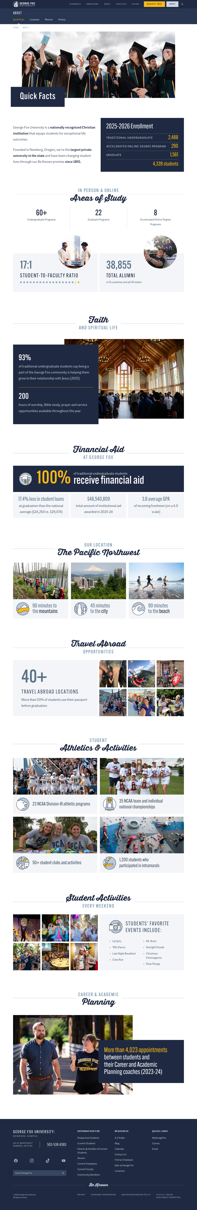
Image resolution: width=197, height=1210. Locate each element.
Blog (117, 1143)
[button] (182, 4)
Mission (49, 20)
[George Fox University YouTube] (63, 1160)
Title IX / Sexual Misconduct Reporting (168, 1196)
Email (155, 1149)
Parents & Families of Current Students (92, 1151)
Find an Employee (124, 1160)
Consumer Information (103, 1194)
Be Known (98, 1185)
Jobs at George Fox (124, 1166)
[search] (63, 1173)
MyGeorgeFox (159, 1138)
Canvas (156, 1143)
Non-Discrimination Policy (136, 1194)
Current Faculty (85, 1169)
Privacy (81, 1194)
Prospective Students (88, 1138)
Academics (75, 4)
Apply (172, 4)
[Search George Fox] (36, 1173)
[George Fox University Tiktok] (47, 1160)
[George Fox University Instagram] (31, 1161)
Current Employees (87, 1164)
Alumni (81, 1158)
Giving (135, 4)
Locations (34, 20)
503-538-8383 (56, 1145)
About (107, 4)
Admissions (92, 4)
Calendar (119, 1149)
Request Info (154, 4)
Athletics (121, 4)
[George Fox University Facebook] (16, 1160)
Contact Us (120, 1154)
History (62, 20)
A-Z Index (120, 1138)
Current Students (86, 1143)
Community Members (88, 1175)
